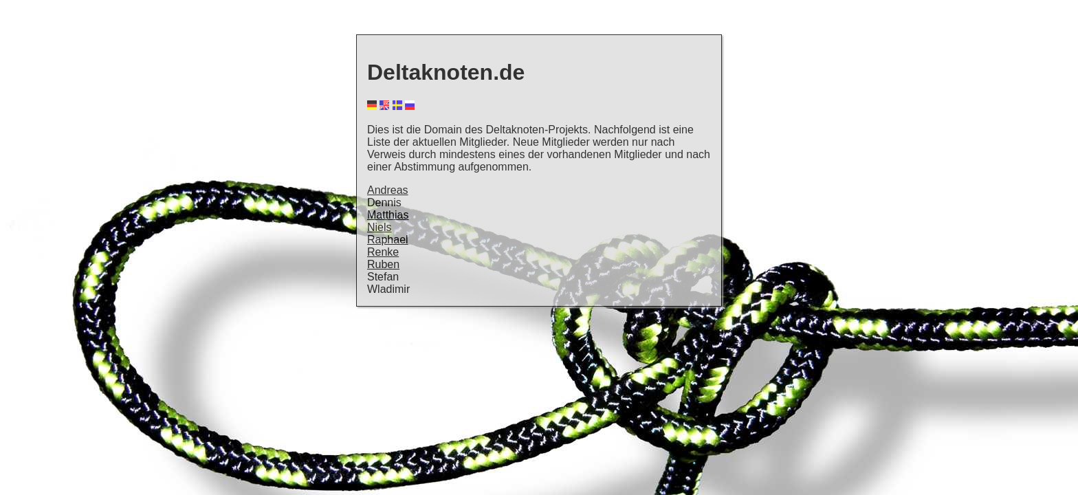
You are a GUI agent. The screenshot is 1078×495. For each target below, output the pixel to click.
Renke (383, 252)
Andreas (387, 190)
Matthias (387, 215)
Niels (379, 227)
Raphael (387, 239)
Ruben (383, 264)
